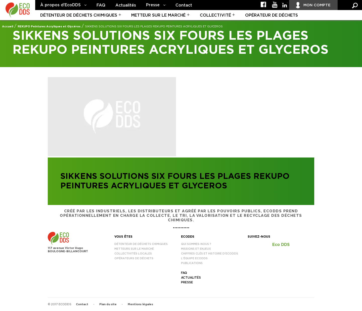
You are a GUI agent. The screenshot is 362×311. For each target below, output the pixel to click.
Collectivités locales (133, 253)
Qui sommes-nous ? (196, 244)
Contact (183, 5)
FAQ (101, 5)
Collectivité (215, 15)
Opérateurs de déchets (133, 258)
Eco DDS (281, 245)
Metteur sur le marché (158, 15)
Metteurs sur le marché (134, 248)
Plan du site (108, 304)
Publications (192, 263)
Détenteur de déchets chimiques (78, 15)
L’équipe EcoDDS (194, 258)
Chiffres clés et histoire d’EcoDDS (209, 253)
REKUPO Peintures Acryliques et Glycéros (49, 26)
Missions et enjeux (196, 248)
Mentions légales (140, 304)
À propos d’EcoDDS (60, 5)
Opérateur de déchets (271, 15)
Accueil (7, 26)
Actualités (125, 5)
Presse (153, 5)
